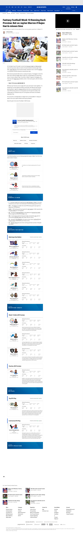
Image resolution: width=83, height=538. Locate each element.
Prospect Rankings (23, 13)
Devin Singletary (13, 246)
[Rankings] (14, 10)
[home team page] (12, 164)
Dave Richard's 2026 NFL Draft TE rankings (38, 501)
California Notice (33, 517)
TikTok (55, 511)
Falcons (21, 89)
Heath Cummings (10, 31)
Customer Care (45, 511)
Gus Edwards (19, 219)
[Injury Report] (57, 10)
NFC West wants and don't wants (38, 488)
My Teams (68, 512)
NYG (23, 274)
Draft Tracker (13, 13)
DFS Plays (26, 143)
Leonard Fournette (36, 212)
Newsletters (68, 511)
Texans (15, 205)
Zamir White (13, 354)
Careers (19, 511)
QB (18, 83)
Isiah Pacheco (29, 202)
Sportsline (40, 398)
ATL (23, 321)
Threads (56, 517)
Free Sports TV (9, 512)
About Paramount (21, 512)
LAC (23, 350)
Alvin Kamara (13, 298)
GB (23, 426)
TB (23, 295)
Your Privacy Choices (34, 514)
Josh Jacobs (30, 209)
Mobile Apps (8, 517)
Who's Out (15, 140)
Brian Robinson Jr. (13, 277)
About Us (20, 509)
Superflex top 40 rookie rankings (38, 494)
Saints (37, 77)
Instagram (56, 512)
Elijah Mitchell (13, 188)
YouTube (56, 509)
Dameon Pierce (14, 222)
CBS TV (19, 515)
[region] (67, 21)
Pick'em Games (9, 509)
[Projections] (20, 10)
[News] (9, 10)
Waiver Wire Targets (17, 143)
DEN (23, 264)
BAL (23, 254)
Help (43, 509)
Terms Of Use (33, 509)
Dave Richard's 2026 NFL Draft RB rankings (70, 88)
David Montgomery (14, 430)
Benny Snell (38, 66)
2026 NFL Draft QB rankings (14, 500)
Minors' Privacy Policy (34, 512)
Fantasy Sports (9, 511)
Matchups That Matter (33, 140)
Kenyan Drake (12, 220)
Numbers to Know (23, 140)
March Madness (9, 515)
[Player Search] (50, 10)
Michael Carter (13, 167)
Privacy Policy (33, 511)
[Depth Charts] (36, 10)
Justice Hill (36, 219)
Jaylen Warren (13, 69)
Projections (33, 143)
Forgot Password (69, 514)
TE (24, 83)
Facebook (56, 514)
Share (77, 29)
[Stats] (31, 10)
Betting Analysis (9, 514)
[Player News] (43, 10)
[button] (61, 10)
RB (20, 83)
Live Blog (17, 13)
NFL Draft (8, 13)
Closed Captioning (34, 515)
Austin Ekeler (13, 210)
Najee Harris (17, 78)
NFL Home (4, 13)
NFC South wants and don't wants (70, 81)
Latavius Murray (13, 257)
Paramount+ (20, 514)
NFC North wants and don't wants (15, 494)
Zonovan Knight (30, 66)
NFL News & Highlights (30, 13)
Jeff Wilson (13, 288)
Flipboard (56, 518)
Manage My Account (70, 509)
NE (23, 243)
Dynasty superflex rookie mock (69, 75)
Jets (35, 216)
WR (22, 83)
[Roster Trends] (26, 10)
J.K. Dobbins (13, 375)
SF (23, 285)
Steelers (40, 69)
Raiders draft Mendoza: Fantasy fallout (15, 489)
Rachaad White (19, 212)
